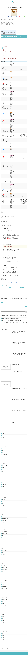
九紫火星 (3, 646)
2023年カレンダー (4, 567)
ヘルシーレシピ (4, 501)
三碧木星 (3, 620)
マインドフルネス (4, 512)
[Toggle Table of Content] (14, 31)
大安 (2, 571)
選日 (2, 435)
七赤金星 (3, 639)
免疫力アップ (4, 522)
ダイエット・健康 (4, 631)
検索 (26, 312)
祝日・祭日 (3, 582)
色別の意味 (3, 565)
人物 (2, 552)
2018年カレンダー (4, 539)
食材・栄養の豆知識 (5, 648)
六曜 (2, 618)
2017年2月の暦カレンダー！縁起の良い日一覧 (8, 32)
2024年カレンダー (4, 599)
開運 (2, 514)
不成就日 (3, 637)
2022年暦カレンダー (5, 518)
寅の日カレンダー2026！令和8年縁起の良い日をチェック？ (10, 318)
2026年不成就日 (4, 520)
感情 (2, 535)
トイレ (3, 439)
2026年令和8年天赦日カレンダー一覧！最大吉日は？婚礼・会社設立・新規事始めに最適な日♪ (14, 323)
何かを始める (4, 605)
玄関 (2, 503)
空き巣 (3, 556)
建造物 (3, 486)
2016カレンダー (4, 488)
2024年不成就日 (4, 454)
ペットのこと (4, 484)
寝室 (2, 516)
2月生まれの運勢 (4, 588)
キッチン (3, 437)
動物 (2, 450)
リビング (3, 573)
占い (2, 452)
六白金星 (3, 635)
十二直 (3, 622)
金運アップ (3, 448)
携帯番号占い (4, 463)
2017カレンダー (4, 499)
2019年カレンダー (4, 533)
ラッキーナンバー (4, 433)
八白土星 (3, 616)
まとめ (4, 33)
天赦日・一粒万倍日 (5, 550)
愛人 (2, 537)
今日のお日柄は (4, 446)
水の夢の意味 (4, 505)
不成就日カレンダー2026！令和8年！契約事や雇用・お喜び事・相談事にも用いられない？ (14, 316)
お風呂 (3, 482)
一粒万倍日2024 (4, 465)
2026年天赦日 (4, 497)
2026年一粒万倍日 (4, 580)
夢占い (3, 601)
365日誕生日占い (4, 586)
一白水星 (3, 603)
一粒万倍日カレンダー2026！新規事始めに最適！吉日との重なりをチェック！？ (13, 320)
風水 (2, 548)
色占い (3, 469)
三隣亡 (3, 633)
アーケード (3, 546)
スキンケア (3, 480)
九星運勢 (3, 614)
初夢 (2, 471)
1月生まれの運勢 (4, 597)
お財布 (3, 467)
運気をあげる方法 (4, 569)
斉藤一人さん (4, 563)
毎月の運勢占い (4, 554)
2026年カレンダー (4, 531)
